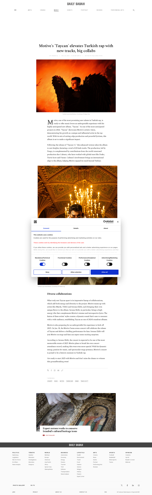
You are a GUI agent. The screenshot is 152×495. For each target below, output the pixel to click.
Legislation (15, 457)
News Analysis (16, 464)
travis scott (84, 381)
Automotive (64, 455)
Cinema (42, 10)
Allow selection (76, 272)
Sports (112, 452)
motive (62, 381)
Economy (63, 457)
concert (49, 381)
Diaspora (31, 464)
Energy (63, 460)
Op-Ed (127, 457)
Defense (63, 469)
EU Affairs (15, 462)
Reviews (100, 10)
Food (78, 462)
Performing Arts (117, 10)
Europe (47, 457)
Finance (63, 462)
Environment (80, 457)
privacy (35, 492)
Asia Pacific (48, 462)
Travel (78, 460)
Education (31, 457)
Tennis (111, 462)
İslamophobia (49, 469)
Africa (46, 464)
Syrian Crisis (48, 467)
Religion (79, 469)
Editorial (127, 462)
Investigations (32, 460)
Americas (47, 460)
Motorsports (112, 460)
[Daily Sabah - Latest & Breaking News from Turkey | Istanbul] (76, 4)
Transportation (65, 471)
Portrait (84, 10)
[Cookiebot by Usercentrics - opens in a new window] (104, 221)
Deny (47, 272)
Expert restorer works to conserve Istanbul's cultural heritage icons (61, 429)
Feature (79, 474)
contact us (83, 492)
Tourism (63, 464)
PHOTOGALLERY (50, 435)
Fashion (79, 464)
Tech (62, 467)
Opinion (128, 452)
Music (56, 10)
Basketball (112, 457)
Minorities (31, 462)
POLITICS (15, 452)
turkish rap (69, 381)
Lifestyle (80, 452)
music (56, 381)
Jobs (13, 492)
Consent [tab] (46, 228)
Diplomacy (15, 455)
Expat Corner (80, 476)
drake (77, 381)
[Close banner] (118, 221)
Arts (30, 10)
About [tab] (106, 228)
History (79, 471)
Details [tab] (76, 228)
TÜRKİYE (32, 452)
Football (111, 455)
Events (69, 10)
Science (79, 467)
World (47, 452)
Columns (127, 455)
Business (64, 452)
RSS (106, 492)
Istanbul (31, 455)
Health (79, 455)
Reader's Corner (130, 460)
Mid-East (47, 455)
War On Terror (16, 460)
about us (58, 492)
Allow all (105, 272)
